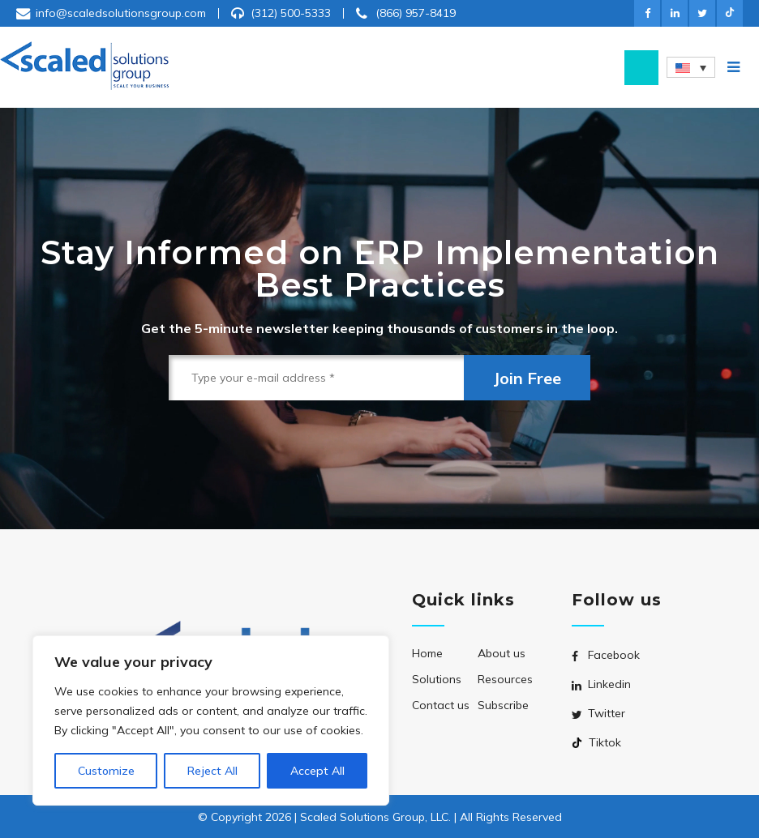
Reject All (212, 770)
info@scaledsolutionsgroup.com (121, 13)
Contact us (441, 705)
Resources (505, 679)
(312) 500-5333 (291, 13)
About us (501, 653)
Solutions (436, 679)
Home (427, 653)
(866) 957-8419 (415, 13)
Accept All (317, 770)
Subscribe (503, 705)
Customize (106, 770)
